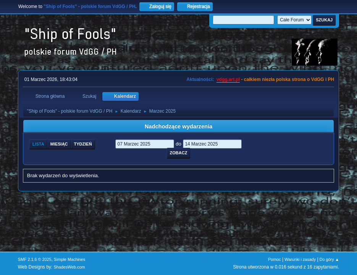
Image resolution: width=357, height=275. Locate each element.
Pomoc (274, 259)
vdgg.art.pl (228, 79)
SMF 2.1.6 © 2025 (35, 259)
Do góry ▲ (329, 259)
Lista (38, 144)
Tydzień (83, 144)
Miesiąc (59, 144)
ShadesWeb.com (69, 267)
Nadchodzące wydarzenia (179, 126)
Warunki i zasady (300, 259)
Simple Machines (69, 259)
